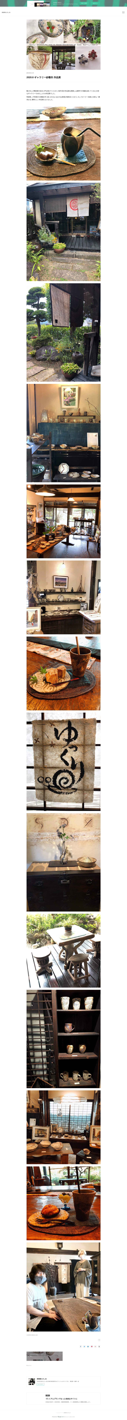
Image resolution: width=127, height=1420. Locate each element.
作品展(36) (29, 1335)
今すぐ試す (84, 3)
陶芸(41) (33, 1335)
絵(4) (37, 1335)
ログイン (95, 3)
